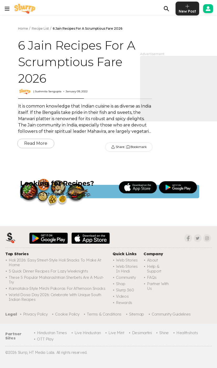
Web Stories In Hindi (127, 269)
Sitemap (136, 314)
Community (126, 277)
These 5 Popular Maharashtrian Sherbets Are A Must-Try (56, 280)
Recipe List (40, 28)
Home (23, 28)
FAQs (152, 277)
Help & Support (154, 269)
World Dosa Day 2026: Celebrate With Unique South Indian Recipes (55, 297)
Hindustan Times (52, 332)
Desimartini (142, 332)
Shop (120, 283)
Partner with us (157, 286)
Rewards (124, 302)
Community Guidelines (171, 314)
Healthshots (187, 332)
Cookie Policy (67, 314)
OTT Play (45, 339)
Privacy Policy (35, 314)
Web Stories (127, 260)
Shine (164, 332)
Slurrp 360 (125, 289)
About (152, 260)
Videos (122, 296)
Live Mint (116, 332)
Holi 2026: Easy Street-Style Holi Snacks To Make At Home (55, 262)
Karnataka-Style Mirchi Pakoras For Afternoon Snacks (57, 288)
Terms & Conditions (104, 314)
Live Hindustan (88, 332)
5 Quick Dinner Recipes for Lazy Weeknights (48, 271)
